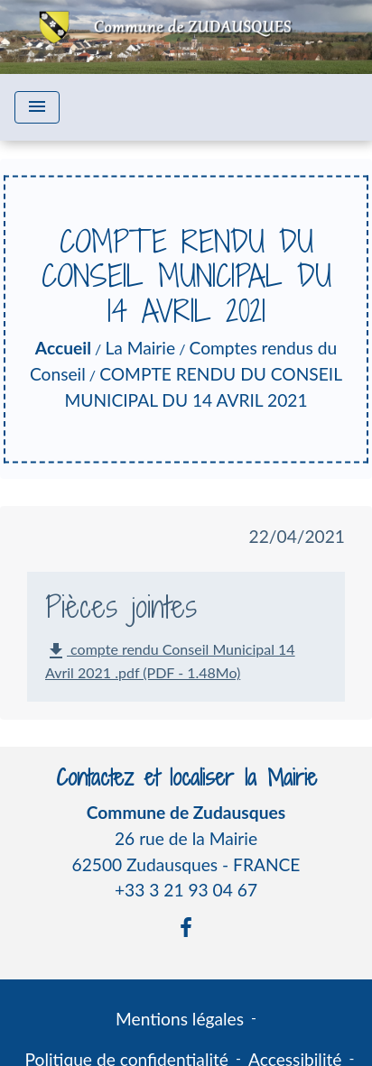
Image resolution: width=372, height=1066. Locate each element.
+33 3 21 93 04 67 (186, 889)
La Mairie (140, 347)
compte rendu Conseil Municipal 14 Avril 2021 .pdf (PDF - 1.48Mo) (170, 660)
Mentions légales (180, 1018)
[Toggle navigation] (37, 107)
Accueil (63, 347)
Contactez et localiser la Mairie (186, 778)
